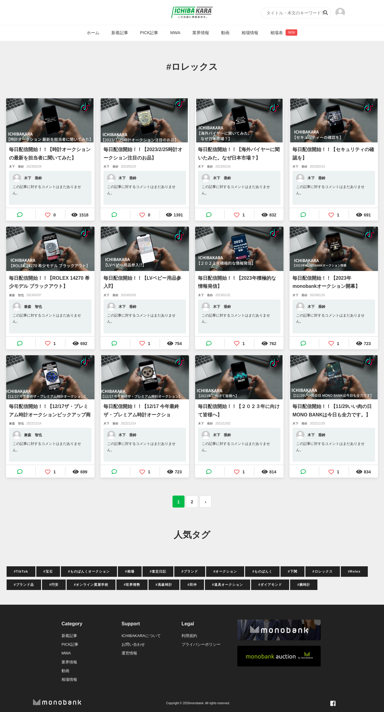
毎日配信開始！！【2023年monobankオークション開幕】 (326, 282)
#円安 (53, 584)
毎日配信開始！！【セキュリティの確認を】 (333, 153)
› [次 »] (205, 501)
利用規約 (189, 635)
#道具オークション (227, 584)
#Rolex (354, 571)
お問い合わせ (133, 644)
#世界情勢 (132, 584)
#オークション (225, 571)
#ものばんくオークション (89, 571)
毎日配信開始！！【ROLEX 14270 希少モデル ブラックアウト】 (49, 282)
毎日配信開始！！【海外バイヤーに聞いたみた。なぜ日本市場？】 (239, 153)
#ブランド (190, 571)
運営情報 (129, 653)
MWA (175, 32)
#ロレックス (323, 571)
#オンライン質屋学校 (91, 584)
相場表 (283, 32)
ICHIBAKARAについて (141, 635)
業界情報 (200, 32)
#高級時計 (164, 584)
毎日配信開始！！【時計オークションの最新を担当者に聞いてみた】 (50, 153)
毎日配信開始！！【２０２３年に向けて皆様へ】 (239, 410)
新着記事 (119, 32)
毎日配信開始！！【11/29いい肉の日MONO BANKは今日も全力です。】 (332, 410)
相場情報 (250, 32)
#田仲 (192, 584)
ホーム (93, 32)
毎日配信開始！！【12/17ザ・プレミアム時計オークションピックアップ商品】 (50, 411)
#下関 (292, 571)
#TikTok (21, 571)
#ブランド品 (24, 584)
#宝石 (48, 571)
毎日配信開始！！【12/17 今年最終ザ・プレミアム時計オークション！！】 (141, 411)
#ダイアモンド (270, 584)
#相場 (129, 571)
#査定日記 (158, 571)
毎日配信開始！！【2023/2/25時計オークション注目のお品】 (143, 153)
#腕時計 (303, 584)
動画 (225, 32)
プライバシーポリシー (201, 644)
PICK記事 (149, 32)
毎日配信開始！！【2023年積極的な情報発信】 (237, 282)
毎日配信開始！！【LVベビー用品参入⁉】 (142, 282)
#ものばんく (262, 571)
